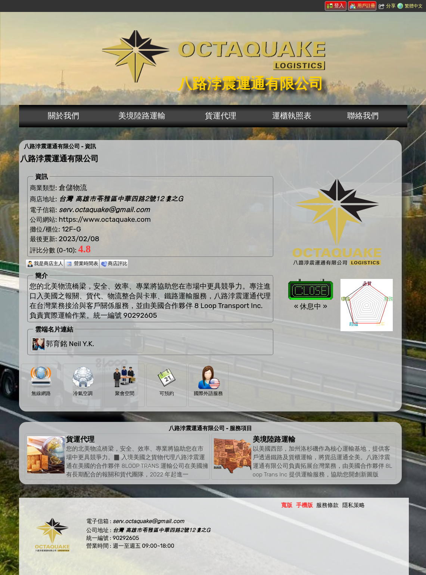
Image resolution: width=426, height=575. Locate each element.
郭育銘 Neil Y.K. (70, 343)
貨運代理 (220, 115)
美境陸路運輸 (141, 115)
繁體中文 (414, 6)
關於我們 (63, 115)
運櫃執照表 (291, 115)
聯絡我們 (363, 115)
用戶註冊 (362, 5)
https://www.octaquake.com (105, 219)
